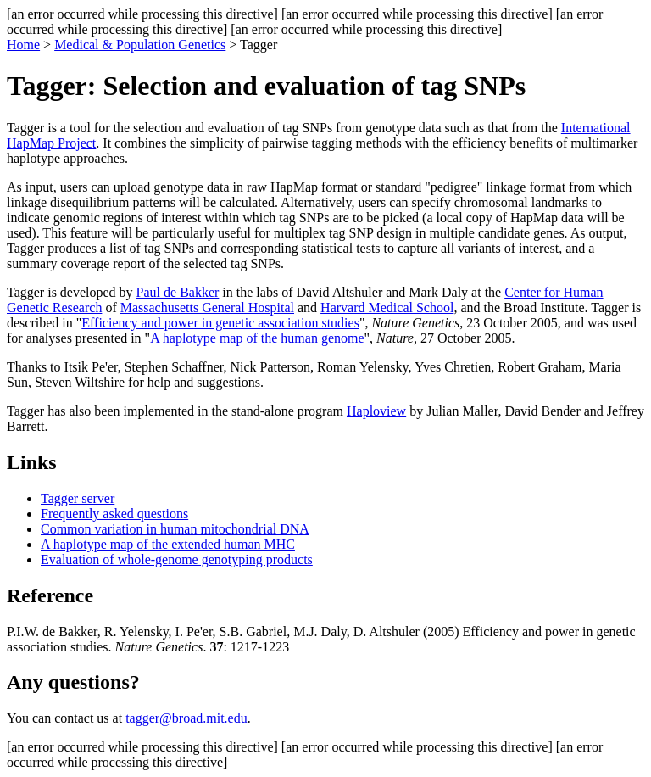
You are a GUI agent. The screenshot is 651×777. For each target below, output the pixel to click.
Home (23, 44)
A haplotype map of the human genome (257, 338)
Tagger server (77, 498)
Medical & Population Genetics (139, 44)
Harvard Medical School (386, 307)
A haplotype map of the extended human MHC (168, 544)
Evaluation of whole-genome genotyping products (177, 559)
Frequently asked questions (114, 513)
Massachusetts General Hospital (207, 307)
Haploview (376, 411)
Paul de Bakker (178, 292)
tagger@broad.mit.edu (186, 718)
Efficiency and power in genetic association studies (220, 323)
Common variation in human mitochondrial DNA (175, 529)
